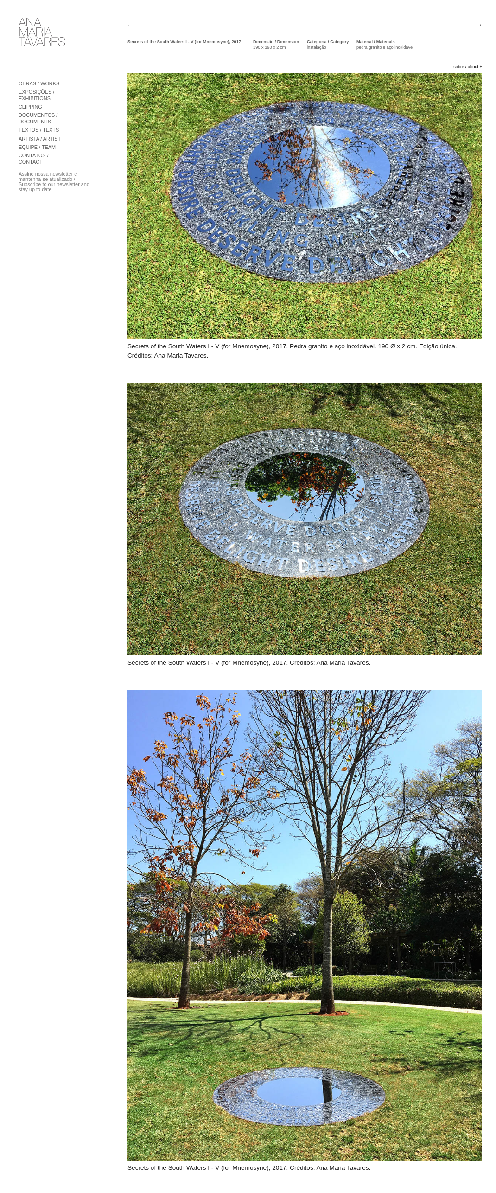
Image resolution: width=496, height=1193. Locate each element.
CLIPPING (30, 106)
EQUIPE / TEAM (37, 147)
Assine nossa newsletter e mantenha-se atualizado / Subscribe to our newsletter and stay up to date (54, 181)
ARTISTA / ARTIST (40, 138)
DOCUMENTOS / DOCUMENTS (38, 118)
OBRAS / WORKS (39, 83)
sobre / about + (467, 66)
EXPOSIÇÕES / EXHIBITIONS (36, 95)
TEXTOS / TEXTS (39, 130)
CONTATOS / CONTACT (34, 159)
